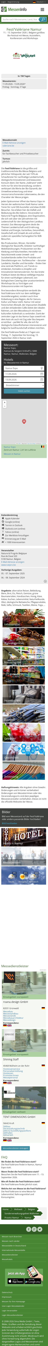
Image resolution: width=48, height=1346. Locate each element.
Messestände (9, 1015)
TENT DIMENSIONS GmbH (19, 1117)
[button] (24, 421)
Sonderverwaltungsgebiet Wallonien (22, 1213)
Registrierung (13, 2)
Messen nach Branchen (12, 1236)
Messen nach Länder (11, 1241)
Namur (28, 1217)
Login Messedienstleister (12, 1315)
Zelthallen (8, 1132)
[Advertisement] (23, 484)
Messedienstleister (10, 1255)
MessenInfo (14, 9)
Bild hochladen (9, 823)
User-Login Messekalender (13, 1306)
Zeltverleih (8, 1135)
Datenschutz (7, 1292)
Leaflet (18, 443)
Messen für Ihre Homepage (13, 1301)
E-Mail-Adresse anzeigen (14, 142)
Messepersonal (10, 1077)
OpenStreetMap (31, 443)
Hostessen (8, 1073)
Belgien (31, 1209)
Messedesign (9, 1020)
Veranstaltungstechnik (14, 1128)
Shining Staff (11, 1059)
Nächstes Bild (44, 1098)
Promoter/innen (11, 1075)
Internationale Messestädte (13, 1250)
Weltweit (18, 1209)
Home (5, 1209)
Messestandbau (10, 1013)
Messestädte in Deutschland (14, 1245)
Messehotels (7, 1259)
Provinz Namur (12, 1217)
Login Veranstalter (9, 1310)
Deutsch (41, 2)
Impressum (6, 1297)
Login (3, 2)
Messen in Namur (12, 454)
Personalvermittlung (13, 1071)
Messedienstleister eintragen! (15, 1148)
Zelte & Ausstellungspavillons (17, 1130)
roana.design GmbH (15, 1002)
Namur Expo (10, 447)
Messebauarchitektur (13, 1018)
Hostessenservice (11, 1069)
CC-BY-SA (44, 443)
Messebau (8, 1011)
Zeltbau (6, 1126)
